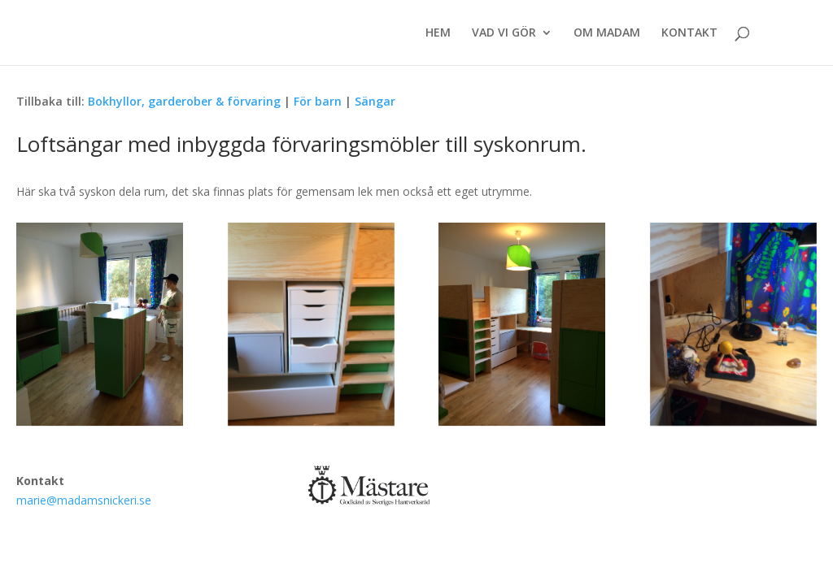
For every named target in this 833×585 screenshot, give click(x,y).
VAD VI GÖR (504, 33)
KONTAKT (689, 33)
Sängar (375, 101)
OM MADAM (607, 33)
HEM (438, 33)
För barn (318, 101)
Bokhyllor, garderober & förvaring (184, 101)
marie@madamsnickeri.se (83, 500)
